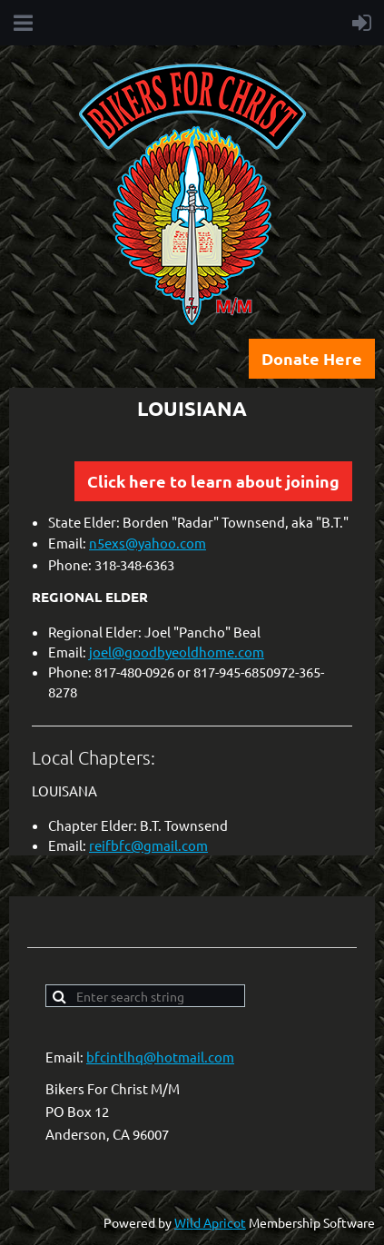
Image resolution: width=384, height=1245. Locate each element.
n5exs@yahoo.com (147, 542)
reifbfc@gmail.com (148, 845)
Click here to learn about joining (213, 480)
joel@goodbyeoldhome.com (176, 651)
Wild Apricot (210, 1222)
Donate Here (311, 358)
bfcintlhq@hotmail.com (160, 1056)
